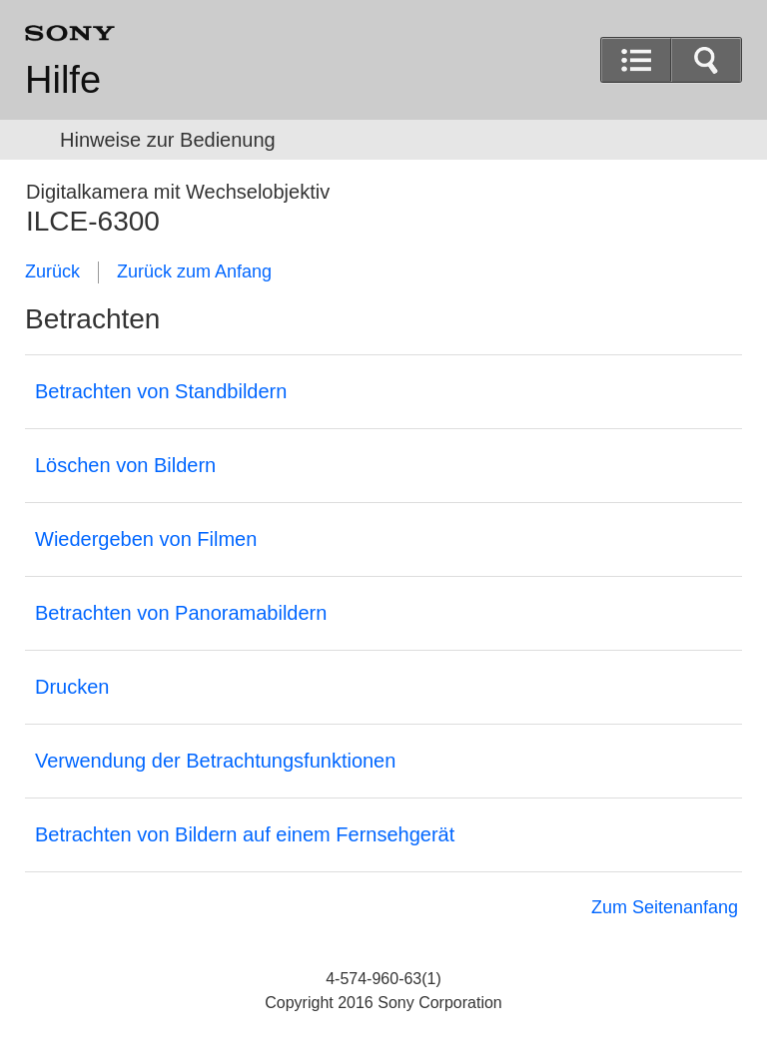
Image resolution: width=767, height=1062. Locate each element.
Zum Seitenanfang (664, 907)
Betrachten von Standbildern (161, 391)
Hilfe (63, 80)
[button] (706, 60)
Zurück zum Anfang (194, 271)
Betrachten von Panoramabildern (181, 613)
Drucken (72, 687)
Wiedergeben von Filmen (146, 539)
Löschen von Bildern (125, 465)
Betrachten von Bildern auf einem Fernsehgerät (244, 834)
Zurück (52, 271)
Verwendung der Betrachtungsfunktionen (215, 761)
